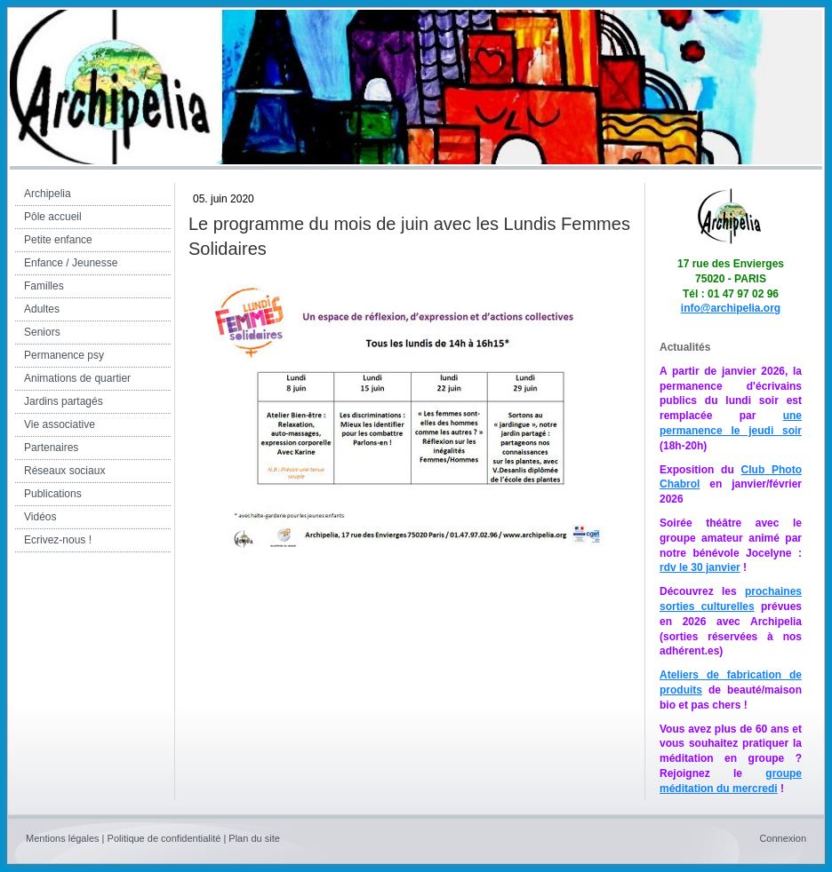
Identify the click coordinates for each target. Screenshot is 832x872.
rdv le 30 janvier (700, 567)
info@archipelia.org (730, 308)
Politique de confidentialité (164, 838)
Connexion (782, 838)
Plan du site (253, 838)
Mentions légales (63, 838)
